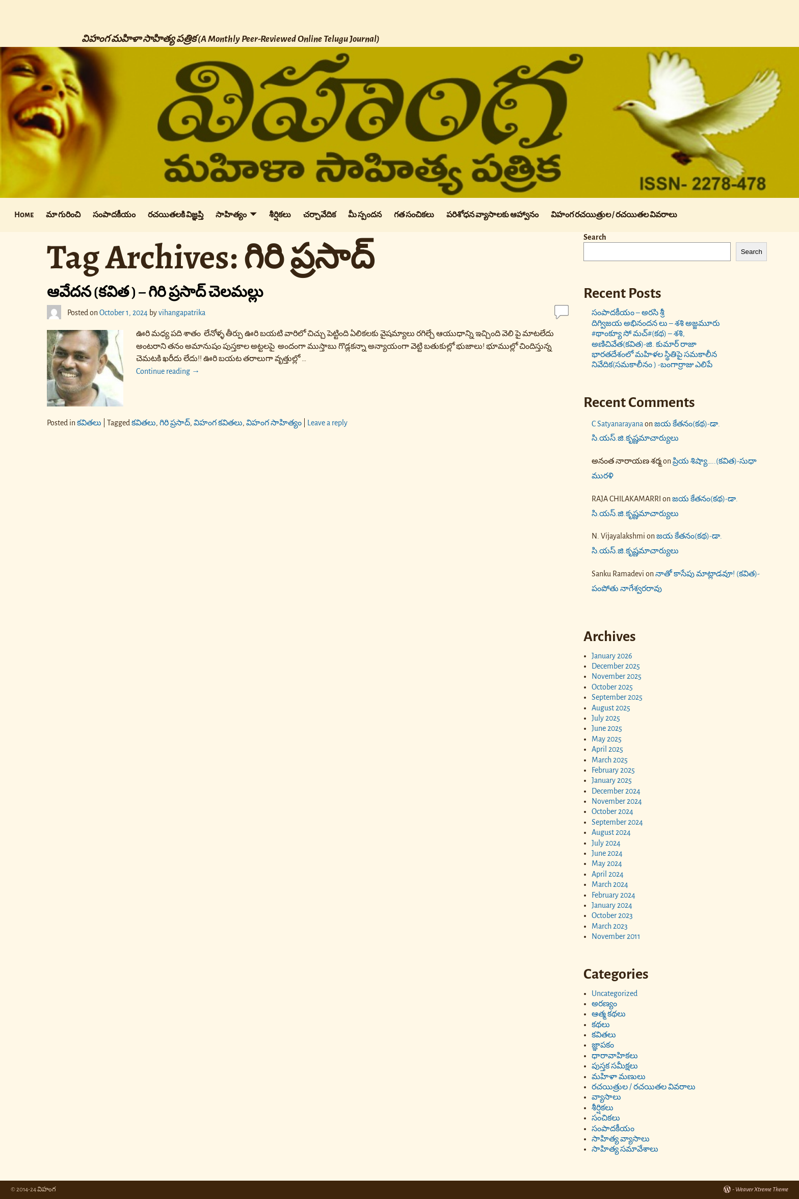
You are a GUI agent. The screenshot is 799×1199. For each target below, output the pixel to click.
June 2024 (607, 853)
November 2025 (617, 676)
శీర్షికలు (280, 215)
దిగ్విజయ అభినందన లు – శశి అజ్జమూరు (657, 323)
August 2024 (611, 832)
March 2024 (610, 884)
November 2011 (616, 936)
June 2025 (607, 728)
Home (24, 215)
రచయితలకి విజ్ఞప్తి (175, 215)
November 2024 (617, 801)
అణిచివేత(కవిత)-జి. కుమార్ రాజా (644, 344)
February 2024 (613, 895)
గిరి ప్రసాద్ (174, 423)
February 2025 (613, 770)
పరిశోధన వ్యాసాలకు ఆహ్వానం (492, 215)
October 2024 (612, 811)
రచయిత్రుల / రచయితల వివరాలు (644, 1087)
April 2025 (607, 749)
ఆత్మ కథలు (609, 1014)
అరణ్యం (604, 1004)
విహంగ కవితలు (218, 423)
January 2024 (612, 905)
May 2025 (607, 739)
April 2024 (608, 874)
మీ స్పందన (365, 215)
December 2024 (616, 791)
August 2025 (611, 708)
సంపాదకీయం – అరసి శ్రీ (628, 313)
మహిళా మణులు (619, 1077)
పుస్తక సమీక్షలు (615, 1066)
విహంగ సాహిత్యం (274, 423)
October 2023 (612, 915)
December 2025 (616, 666)
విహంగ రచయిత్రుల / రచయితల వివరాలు (614, 215)
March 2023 (610, 926)
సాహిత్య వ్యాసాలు (621, 1139)
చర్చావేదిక (319, 215)
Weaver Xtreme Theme (761, 1189)
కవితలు (89, 423)
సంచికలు (606, 1118)
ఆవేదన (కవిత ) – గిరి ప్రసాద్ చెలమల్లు (156, 292)
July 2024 (606, 843)
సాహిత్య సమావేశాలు (625, 1149)
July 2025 (606, 718)
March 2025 (610, 760)
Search (594, 237)
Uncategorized (614, 993)
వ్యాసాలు (606, 1097)
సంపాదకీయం (114, 215)
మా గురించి (63, 215)
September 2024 (617, 822)
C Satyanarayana (617, 424)
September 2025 (617, 697)
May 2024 (607, 863)
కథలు (601, 1025)
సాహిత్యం (231, 215)
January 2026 (612, 656)
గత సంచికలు (414, 215)
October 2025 (612, 687)
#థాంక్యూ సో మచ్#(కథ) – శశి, (638, 333)
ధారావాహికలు (615, 1056)
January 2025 (612, 780)
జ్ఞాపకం (603, 1045)
